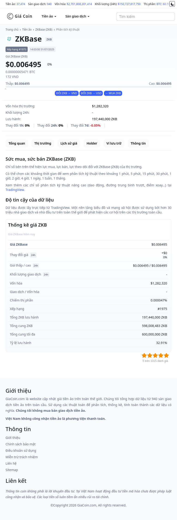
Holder (91, 143)
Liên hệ (11, 463)
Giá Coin (19, 16)
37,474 (20, 4)
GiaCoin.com (86, 505)
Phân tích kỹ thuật (68, 29)
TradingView (15, 190)
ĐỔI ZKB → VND (66, 93)
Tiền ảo (27, 29)
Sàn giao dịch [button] (77, 16)
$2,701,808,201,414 (79, 4)
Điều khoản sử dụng (21, 450)
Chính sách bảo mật (20, 444)
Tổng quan (17, 143)
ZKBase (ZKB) (44, 29)
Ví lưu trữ (113, 143)
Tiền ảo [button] (48, 16)
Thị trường (42, 143)
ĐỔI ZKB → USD (91, 93)
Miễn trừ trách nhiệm (22, 457)
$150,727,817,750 (129, 4)
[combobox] (145, 16)
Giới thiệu (13, 437)
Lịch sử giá (68, 143)
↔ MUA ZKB (113, 93)
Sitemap (12, 470)
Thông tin (138, 143)
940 (49, 4)
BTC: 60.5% (163, 4)
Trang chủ (12, 29)
